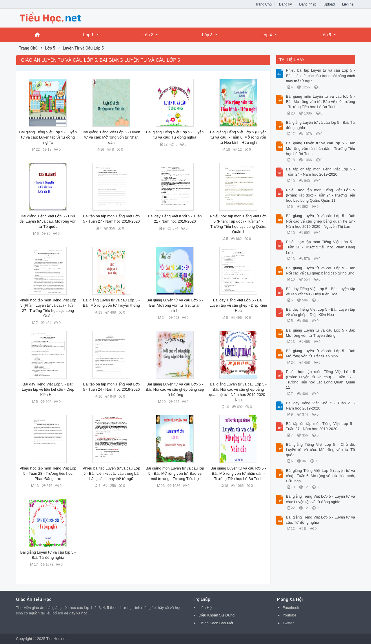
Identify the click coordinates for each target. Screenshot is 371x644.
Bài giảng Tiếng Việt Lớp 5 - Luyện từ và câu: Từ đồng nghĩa (320, 520)
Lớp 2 (148, 34)
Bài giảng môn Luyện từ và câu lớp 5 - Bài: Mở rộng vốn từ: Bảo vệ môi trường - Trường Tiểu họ (175, 473)
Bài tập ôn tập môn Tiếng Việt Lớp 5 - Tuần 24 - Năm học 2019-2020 (320, 172)
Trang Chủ (263, 4)
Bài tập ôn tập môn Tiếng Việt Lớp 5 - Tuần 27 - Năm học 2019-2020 (320, 426)
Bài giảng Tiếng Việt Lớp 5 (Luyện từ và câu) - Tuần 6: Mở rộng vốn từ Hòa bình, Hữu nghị (238, 137)
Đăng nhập (307, 4)
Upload (329, 4)
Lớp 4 (266, 34)
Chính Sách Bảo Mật (216, 623)
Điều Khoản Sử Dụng (216, 615)
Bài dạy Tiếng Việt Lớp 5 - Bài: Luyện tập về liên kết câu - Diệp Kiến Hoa (48, 389)
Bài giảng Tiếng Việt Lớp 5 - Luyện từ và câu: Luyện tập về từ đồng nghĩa (48, 137)
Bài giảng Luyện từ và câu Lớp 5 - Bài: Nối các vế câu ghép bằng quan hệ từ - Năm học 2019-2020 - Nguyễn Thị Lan (320, 221)
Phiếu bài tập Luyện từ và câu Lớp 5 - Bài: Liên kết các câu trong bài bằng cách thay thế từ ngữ (111, 473)
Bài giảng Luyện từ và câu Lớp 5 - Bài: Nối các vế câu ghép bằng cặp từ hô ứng (175, 389)
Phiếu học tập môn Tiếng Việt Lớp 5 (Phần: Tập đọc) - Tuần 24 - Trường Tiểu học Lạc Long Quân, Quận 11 (320, 195)
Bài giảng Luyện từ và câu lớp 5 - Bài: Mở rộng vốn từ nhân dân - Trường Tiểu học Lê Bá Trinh (238, 473)
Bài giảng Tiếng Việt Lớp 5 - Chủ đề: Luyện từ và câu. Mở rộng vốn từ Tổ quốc (48, 221)
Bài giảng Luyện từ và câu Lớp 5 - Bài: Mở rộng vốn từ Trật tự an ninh (174, 305)
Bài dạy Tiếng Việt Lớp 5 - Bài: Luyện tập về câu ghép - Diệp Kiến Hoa (238, 305)
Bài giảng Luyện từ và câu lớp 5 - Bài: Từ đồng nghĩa (320, 125)
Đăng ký (285, 4)
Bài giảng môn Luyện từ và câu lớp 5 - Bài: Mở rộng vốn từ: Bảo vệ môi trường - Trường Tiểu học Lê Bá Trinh (320, 101)
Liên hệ (348, 4)
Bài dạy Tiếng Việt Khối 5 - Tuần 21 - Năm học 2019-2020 (320, 405)
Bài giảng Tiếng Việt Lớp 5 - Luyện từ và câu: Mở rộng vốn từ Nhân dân (111, 137)
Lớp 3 (207, 34)
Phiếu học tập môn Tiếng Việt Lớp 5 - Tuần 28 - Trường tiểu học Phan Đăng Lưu (48, 473)
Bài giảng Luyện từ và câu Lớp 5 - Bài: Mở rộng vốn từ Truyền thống (320, 333)
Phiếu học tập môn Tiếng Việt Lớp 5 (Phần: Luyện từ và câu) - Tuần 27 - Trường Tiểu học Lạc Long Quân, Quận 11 (320, 380)
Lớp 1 (88, 34)
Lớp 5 (326, 34)
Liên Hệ (205, 607)
